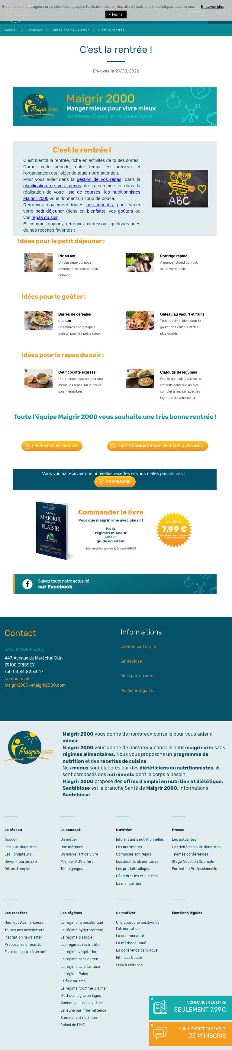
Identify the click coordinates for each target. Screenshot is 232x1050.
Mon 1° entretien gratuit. (199, 1033)
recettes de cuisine (123, 761)
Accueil (11, 839)
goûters (125, 211)
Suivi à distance (129, 965)
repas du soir (45, 217)
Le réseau (13, 830)
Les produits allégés (133, 869)
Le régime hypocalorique (81, 922)
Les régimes (71, 913)
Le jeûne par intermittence (83, 1010)
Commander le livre (199, 1007)
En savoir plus (212, 7)
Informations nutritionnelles (140, 839)
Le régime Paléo (74, 974)
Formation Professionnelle (194, 869)
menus (80, 768)
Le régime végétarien (78, 952)
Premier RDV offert (76, 861)
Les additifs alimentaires (137, 861)
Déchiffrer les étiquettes (137, 876)
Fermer (116, 14)
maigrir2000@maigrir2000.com (35, 685)
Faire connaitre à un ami (25, 952)
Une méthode (71, 847)
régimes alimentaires (88, 754)
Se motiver (125, 913)
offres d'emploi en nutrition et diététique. (173, 781)
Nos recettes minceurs (24, 922)
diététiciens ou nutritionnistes (176, 768)
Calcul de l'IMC (72, 1025)
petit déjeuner (50, 211)
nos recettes (99, 204)
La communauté (130, 936)
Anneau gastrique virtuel (81, 1003)
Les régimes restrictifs (79, 944)
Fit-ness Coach (129, 957)
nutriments (120, 774)
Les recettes (16, 913)
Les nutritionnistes (21, 847)
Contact (20, 633)
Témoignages (71, 869)
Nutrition (124, 830)
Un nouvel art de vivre (79, 854)
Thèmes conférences (190, 854)
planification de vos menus (52, 185)
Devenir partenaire (138, 646)
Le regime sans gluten (79, 959)
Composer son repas (133, 854)
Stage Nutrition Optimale (193, 861)
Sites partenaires (137, 675)
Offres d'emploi (17, 869)
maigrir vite (199, 747)
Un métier (68, 839)
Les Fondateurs (18, 854)
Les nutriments (129, 847)
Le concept (70, 830)
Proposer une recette (23, 944)
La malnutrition (129, 883)
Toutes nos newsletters (24, 930)
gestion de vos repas (99, 179)
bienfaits (95, 211)
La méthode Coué (131, 943)
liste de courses (83, 191)
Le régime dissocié (76, 937)
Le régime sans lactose (80, 967)
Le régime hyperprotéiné (81, 930)
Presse (178, 830)
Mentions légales (137, 690)
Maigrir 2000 (78, 747)
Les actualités (184, 839)
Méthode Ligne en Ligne (80, 996)
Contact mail (17, 678)
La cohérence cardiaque (137, 950)
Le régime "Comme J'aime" (83, 988)
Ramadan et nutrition (78, 1018)
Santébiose (131, 661)
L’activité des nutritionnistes (196, 847)
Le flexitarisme (73, 981)
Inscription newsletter (23, 937)
